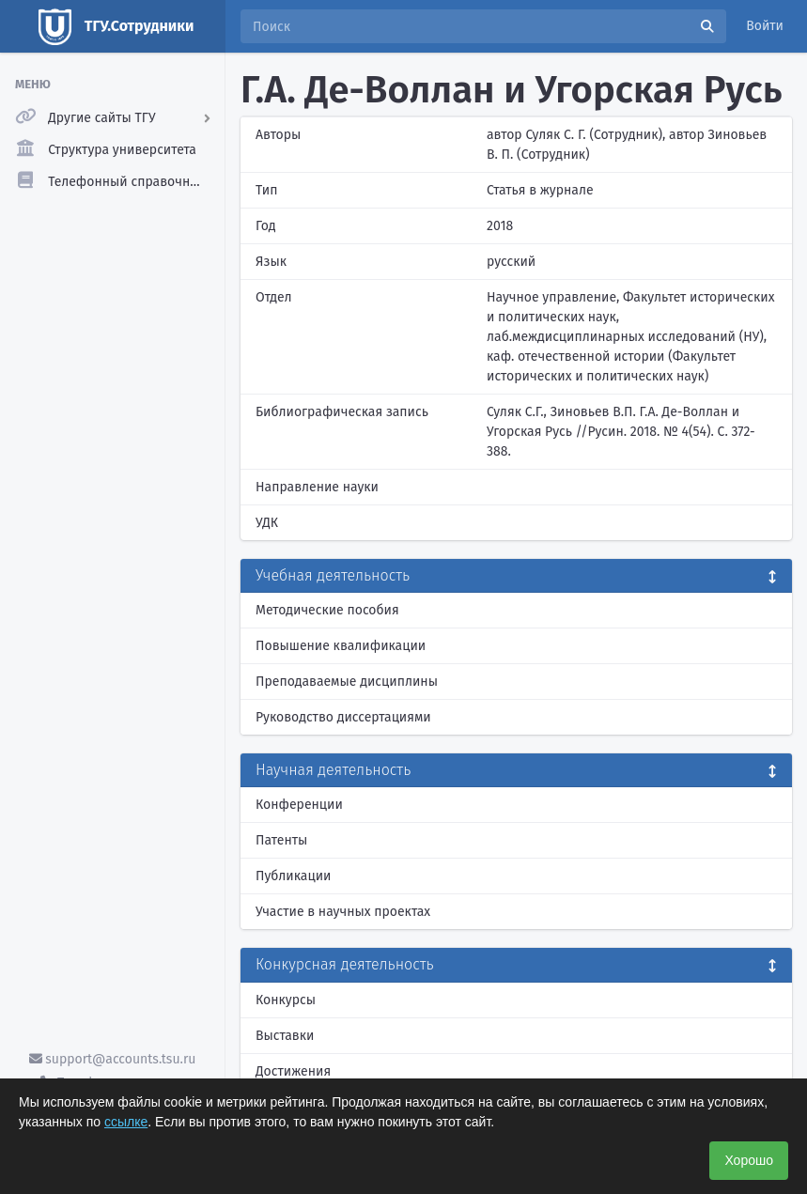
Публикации (293, 876)
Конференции (299, 805)
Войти (765, 26)
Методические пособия (327, 610)
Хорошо (748, 1160)
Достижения (293, 1071)
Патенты (281, 840)
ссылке (125, 1121)
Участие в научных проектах (343, 912)
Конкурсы (286, 1000)
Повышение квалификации (341, 646)
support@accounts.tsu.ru (112, 1059)
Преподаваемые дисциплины (347, 682)
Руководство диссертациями (343, 717)
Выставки (285, 1036)
